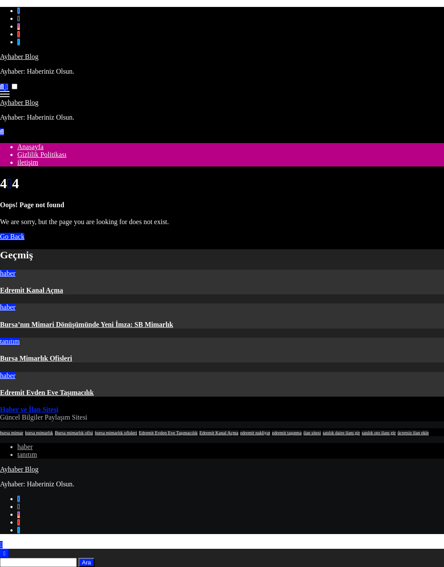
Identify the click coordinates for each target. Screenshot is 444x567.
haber (8, 273)
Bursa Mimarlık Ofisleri (36, 358)
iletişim (27, 162)
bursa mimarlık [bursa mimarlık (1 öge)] (39, 432)
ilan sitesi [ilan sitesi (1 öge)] (312, 432)
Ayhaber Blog (19, 56)
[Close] (4, 553)
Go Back (12, 236)
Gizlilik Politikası (41, 154)
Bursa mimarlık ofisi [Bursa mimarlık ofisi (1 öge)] (74, 432)
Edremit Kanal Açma (31, 290)
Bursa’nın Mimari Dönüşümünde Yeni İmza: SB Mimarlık (86, 324)
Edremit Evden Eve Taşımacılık (47, 392)
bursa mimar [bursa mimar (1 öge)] (11, 432)
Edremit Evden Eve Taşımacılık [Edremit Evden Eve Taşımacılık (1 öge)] (168, 432)
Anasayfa (30, 146)
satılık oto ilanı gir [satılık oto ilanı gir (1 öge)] (378, 432)
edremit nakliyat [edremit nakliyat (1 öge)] (255, 432)
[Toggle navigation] (5, 94)
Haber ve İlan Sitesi (29, 409)
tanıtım (10, 341)
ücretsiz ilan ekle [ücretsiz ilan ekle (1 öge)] (413, 432)
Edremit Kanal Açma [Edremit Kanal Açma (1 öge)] (218, 432)
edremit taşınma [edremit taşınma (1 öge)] (286, 432)
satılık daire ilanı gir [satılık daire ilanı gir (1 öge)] (341, 432)
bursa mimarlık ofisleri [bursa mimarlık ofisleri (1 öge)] (116, 432)
